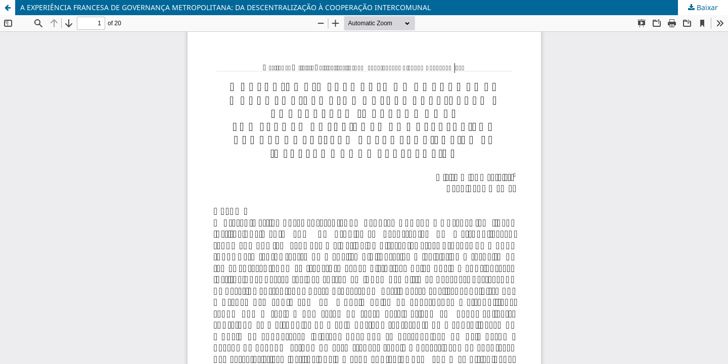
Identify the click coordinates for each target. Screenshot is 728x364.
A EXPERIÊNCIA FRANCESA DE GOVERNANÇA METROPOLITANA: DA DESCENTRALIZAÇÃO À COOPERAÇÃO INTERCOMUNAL (225, 7)
